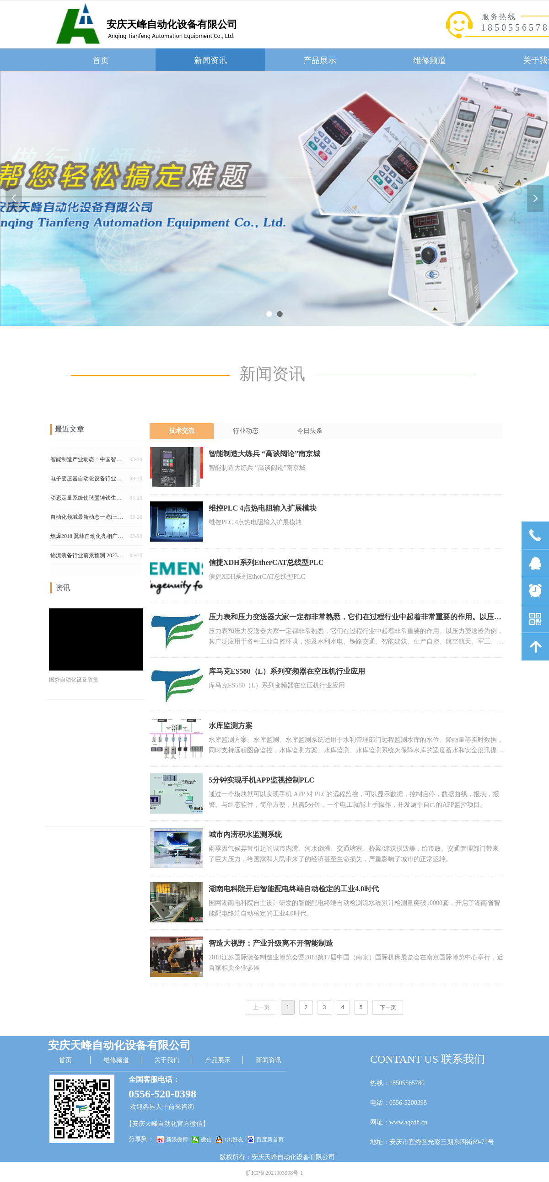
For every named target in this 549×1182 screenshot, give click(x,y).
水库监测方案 (231, 725)
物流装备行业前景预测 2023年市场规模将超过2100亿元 (88, 557)
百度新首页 (270, 1139)
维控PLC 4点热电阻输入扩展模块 (263, 508)
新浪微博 (177, 1139)
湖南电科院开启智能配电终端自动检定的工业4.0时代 (294, 889)
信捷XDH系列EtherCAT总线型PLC (266, 562)
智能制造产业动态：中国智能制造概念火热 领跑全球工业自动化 (88, 461)
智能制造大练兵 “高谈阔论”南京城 (264, 454)
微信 (206, 1139)
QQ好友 (234, 1139)
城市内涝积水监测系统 (245, 834)
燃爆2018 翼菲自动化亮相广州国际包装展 (88, 538)
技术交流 (181, 430)
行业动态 (245, 430)
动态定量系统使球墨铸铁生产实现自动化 (88, 499)
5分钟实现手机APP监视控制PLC (261, 780)
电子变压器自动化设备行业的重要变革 (88, 480)
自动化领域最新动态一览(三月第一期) (88, 519)
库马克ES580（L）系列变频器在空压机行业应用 (287, 671)
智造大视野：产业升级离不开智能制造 (271, 943)
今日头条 (310, 430)
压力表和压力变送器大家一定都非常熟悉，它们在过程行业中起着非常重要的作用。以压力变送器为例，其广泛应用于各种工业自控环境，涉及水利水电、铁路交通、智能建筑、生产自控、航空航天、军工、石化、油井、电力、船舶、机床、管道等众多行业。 (355, 618)
